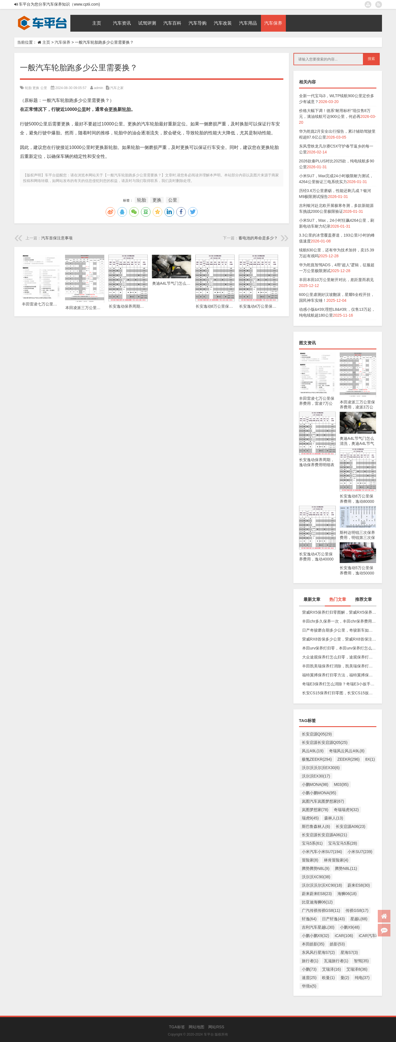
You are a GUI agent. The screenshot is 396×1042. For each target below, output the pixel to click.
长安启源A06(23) (350, 826)
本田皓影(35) (313, 944)
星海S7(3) (349, 952)
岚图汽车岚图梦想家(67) (323, 801)
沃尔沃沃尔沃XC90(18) (322, 885)
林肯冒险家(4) (336, 860)
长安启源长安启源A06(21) (324, 835)
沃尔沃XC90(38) (316, 877)
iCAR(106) (344, 935)
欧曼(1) (328, 977)
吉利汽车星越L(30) (318, 927)
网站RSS (216, 1027)
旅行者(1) (310, 961)
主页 (46, 42)
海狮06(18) (346, 893)
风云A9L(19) (313, 751)
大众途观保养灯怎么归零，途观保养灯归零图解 (339, 657)
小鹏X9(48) (350, 927)
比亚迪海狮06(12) (317, 902)
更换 (36, 88)
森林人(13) (333, 818)
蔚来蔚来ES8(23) (317, 893)
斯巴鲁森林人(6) (316, 826)
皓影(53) (337, 944)
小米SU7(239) (360, 851)
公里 (43, 88)
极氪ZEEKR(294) (317, 759)
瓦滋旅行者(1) (336, 961)
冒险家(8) (310, 860)
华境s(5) (309, 986)
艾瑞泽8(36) (356, 969)
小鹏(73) (309, 969)
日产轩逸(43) (333, 919)
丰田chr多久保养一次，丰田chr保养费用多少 (339, 621)
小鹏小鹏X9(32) (315, 935)
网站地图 (196, 1027)
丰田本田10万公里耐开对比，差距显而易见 (336, 279)
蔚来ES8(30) (359, 885)
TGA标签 (177, 1027)
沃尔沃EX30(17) (316, 776)
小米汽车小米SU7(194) (322, 851)
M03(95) (341, 784)
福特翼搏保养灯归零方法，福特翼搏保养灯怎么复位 (339, 675)
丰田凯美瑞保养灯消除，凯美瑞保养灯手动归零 (339, 666)
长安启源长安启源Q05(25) (325, 742)
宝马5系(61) (312, 843)
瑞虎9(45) (310, 818)
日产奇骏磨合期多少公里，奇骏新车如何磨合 (339, 630)
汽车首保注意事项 (57, 238)
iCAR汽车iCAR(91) (375, 935)
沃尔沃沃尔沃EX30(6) (321, 767)
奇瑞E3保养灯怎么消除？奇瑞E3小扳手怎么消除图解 (339, 684)
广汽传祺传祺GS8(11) (321, 910)
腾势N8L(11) (346, 868)
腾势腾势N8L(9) (316, 868)
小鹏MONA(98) (315, 784)
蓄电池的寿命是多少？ (258, 238)
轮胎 (28, 88)
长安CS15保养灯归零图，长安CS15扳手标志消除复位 (339, 693)
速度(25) (309, 977)
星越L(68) (358, 919)
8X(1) (370, 759)
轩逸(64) (309, 919)
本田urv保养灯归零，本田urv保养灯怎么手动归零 (339, 648)
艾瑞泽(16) (331, 969)
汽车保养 (62, 42)
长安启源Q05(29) (317, 734)
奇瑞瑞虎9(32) (346, 809)
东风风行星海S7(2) (318, 952)
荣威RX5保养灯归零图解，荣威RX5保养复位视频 (339, 612)
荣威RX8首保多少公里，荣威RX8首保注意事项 (339, 639)
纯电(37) (362, 977)
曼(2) (345, 977)
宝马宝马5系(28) (342, 843)
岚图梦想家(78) (315, 809)
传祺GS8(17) (357, 910)
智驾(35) (361, 961)
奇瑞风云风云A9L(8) (346, 751)
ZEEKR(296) (348, 759)
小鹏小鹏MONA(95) (319, 793)
